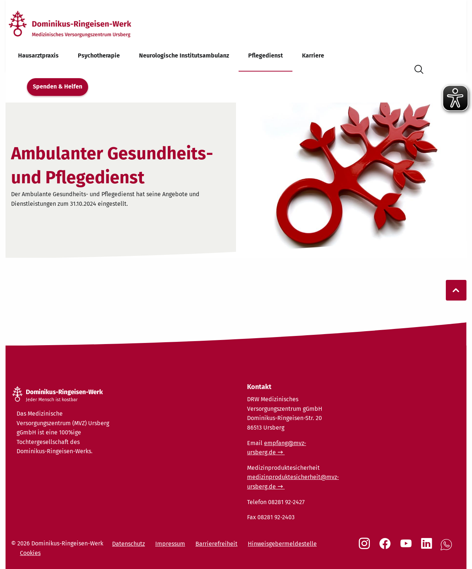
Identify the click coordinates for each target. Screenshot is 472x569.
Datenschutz (128, 543)
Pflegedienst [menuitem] (265, 55)
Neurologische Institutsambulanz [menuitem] (184, 55)
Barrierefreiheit (216, 543)
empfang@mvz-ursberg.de (276, 448)
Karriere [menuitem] (313, 55)
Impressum (170, 543)
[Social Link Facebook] (386, 547)
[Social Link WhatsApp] (447, 548)
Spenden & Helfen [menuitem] (57, 86)
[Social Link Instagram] (366, 547)
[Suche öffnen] (419, 68)
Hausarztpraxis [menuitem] (38, 55)
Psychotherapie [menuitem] (99, 55)
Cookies (30, 552)
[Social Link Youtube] (407, 547)
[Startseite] (82, 23)
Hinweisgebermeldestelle (282, 543)
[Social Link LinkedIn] (428, 547)
